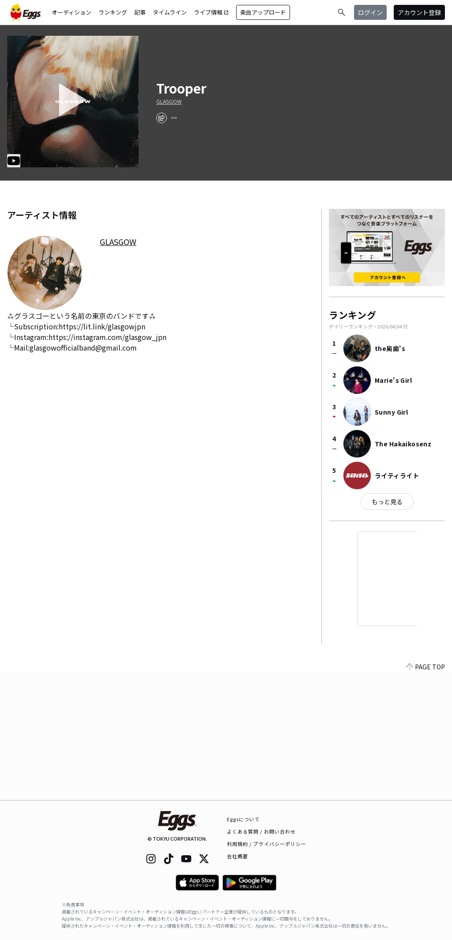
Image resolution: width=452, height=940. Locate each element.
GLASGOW (169, 101)
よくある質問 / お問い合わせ (261, 831)
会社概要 (237, 856)
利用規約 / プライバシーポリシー (267, 843)
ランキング (112, 12)
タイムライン (170, 12)
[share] (161, 118)
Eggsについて (243, 819)
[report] (174, 118)
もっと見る (387, 501)
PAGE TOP (425, 794)
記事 (140, 12)
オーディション (71, 12)
